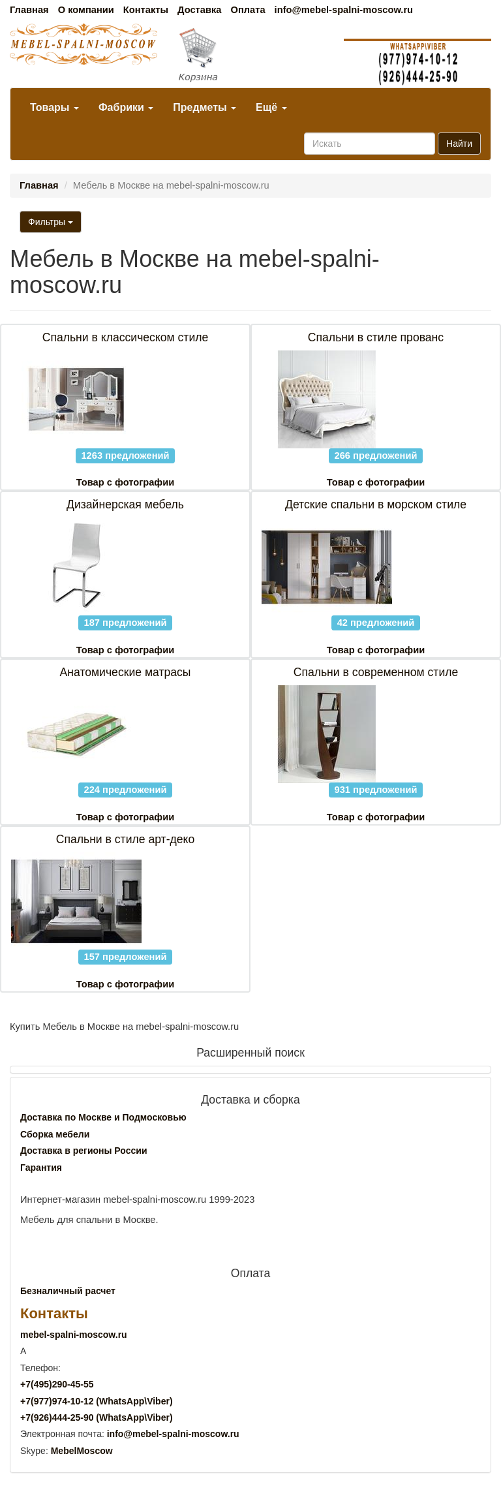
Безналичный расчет (67, 1291)
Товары (54, 107)
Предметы (204, 107)
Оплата (247, 10)
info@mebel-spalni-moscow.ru (344, 10)
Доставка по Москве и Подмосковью (103, 1117)
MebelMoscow (82, 1451)
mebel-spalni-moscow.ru (73, 1334)
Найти (459, 143)
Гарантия (41, 1167)
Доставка (199, 10)
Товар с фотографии (125, 482)
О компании (86, 10)
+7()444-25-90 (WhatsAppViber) (96, 1417)
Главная (29, 10)
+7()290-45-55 (56, 1384)
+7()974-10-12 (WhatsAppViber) (96, 1401)
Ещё (271, 107)
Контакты (145, 10)
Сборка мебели (54, 1134)
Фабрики (126, 107)
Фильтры (50, 222)
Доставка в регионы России (83, 1150)
